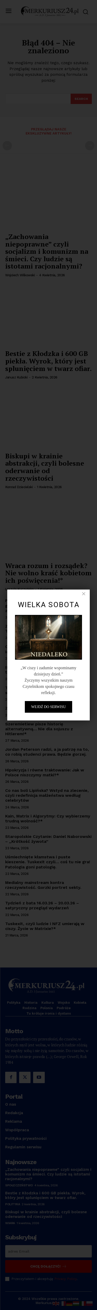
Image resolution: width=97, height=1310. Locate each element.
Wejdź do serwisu (48, 707)
